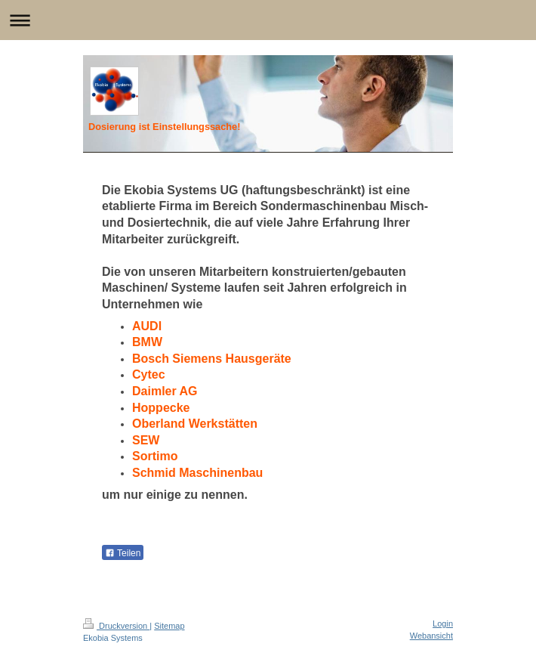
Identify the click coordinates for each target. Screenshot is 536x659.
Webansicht (431, 635)
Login (443, 623)
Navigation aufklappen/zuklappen (268, 20)
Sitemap (169, 625)
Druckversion (116, 625)
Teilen (122, 553)
